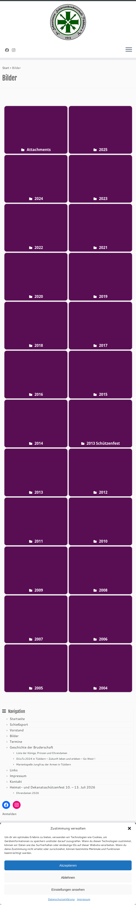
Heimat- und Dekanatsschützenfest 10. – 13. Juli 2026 (52, 787)
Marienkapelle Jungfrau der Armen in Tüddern (43, 764)
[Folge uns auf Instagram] (15, 50)
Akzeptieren (68, 865)
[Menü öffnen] (128, 50)
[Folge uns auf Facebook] (8, 50)
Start (5, 68)
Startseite (17, 718)
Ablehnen (68, 877)
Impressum (83, 899)
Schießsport (19, 724)
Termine (16, 741)
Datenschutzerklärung (61, 899)
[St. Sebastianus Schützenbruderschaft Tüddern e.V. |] (68, 22)
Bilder (14, 736)
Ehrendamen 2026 (27, 793)
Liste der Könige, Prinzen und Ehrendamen (41, 753)
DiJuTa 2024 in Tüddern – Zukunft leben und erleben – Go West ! (55, 759)
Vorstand (17, 730)
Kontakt (16, 781)
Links (14, 770)
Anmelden (9, 814)
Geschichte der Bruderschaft (31, 747)
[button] (129, 828)
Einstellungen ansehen (68, 889)
